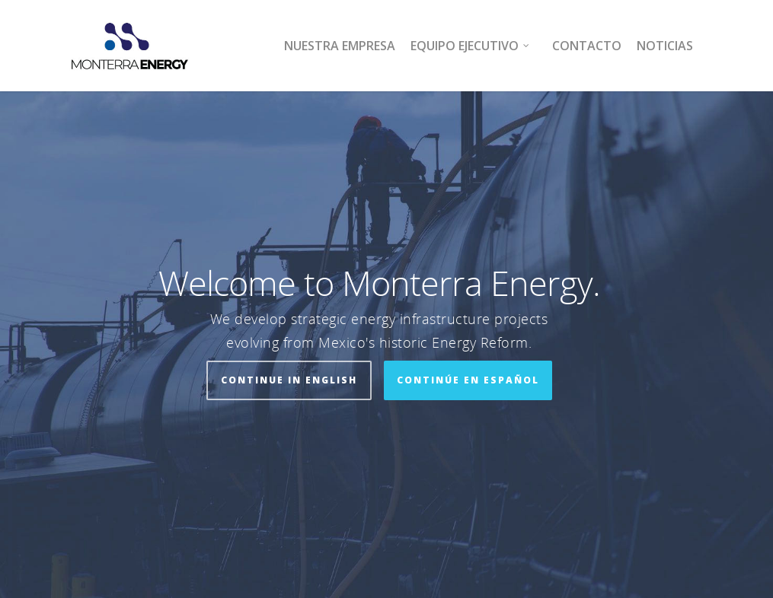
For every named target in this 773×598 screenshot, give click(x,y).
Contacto (586, 45)
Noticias (665, 45)
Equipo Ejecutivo (470, 45)
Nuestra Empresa (339, 45)
